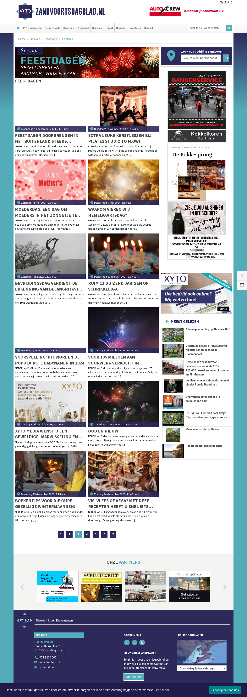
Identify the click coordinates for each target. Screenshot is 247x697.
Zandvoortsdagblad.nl (70, 11)
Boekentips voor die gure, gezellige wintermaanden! (45, 503)
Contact (148, 28)
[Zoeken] (229, 28)
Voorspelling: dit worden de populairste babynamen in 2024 (49, 359)
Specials (35, 39)
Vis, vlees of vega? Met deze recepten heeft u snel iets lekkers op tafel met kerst (118, 504)
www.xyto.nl (46, 667)
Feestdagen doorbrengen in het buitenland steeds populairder (47, 138)
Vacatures (135, 28)
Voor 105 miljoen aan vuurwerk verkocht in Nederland (113, 360)
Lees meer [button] (161, 690)
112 (25, 28)
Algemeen (35, 28)
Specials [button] (97, 28)
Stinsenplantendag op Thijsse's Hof (207, 329)
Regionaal (83, 28)
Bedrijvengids (52, 28)
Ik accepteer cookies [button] (225, 690)
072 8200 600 (47, 657)
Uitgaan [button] (120, 28)
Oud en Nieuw (103, 431)
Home (22, 39)
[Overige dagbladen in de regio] (202, 668)
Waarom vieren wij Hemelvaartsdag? (109, 212)
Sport (110, 28)
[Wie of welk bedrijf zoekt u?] (201, 58)
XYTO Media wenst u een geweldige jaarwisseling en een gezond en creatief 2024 (46, 434)
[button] (18, 587)
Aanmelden (134, 677)
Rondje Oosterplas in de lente (204, 446)
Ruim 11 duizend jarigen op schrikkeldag (118, 286)
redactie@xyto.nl (49, 662)
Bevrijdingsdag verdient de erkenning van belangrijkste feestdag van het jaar (48, 286)
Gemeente (69, 28)
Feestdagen (51, 39)
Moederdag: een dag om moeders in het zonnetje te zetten (46, 212)
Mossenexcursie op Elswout (203, 429)
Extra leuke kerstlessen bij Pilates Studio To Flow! (119, 138)
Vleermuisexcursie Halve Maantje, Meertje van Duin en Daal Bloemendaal (207, 350)
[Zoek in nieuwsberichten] (207, 28)
